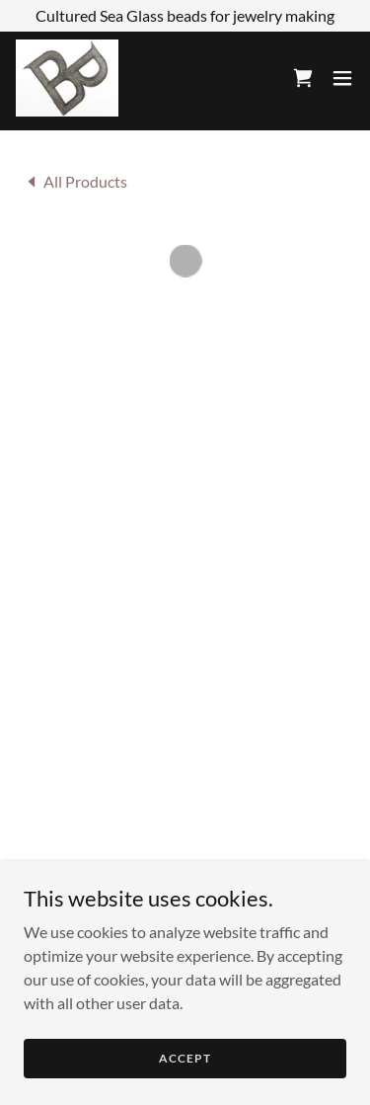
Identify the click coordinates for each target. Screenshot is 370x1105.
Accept (184, 1072)
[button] (303, 77)
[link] (66, 77)
